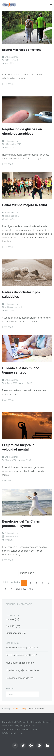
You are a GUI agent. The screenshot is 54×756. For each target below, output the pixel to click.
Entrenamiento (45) (16, 633)
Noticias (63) (12, 619)
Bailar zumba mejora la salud (24, 205)
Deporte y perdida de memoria (21, 49)
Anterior (15, 582)
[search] (22, 694)
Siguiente (21, 588)
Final (31, 588)
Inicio (6, 582)
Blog (23, 708)
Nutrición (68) (13, 626)
